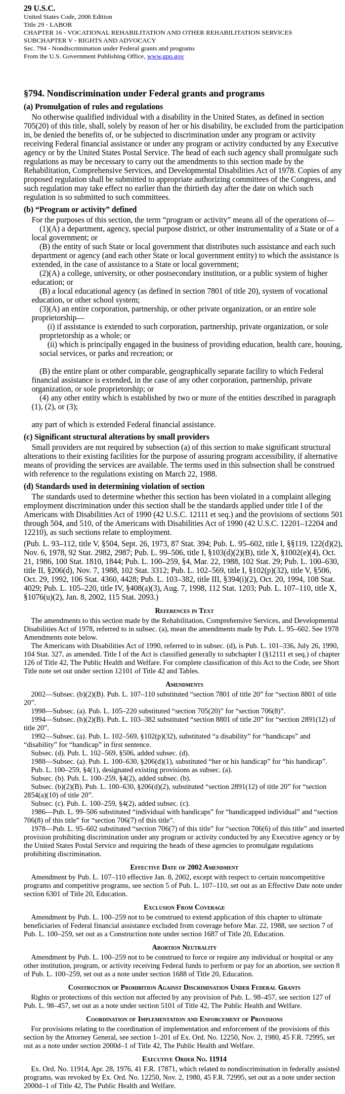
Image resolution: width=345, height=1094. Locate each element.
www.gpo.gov (165, 56)
